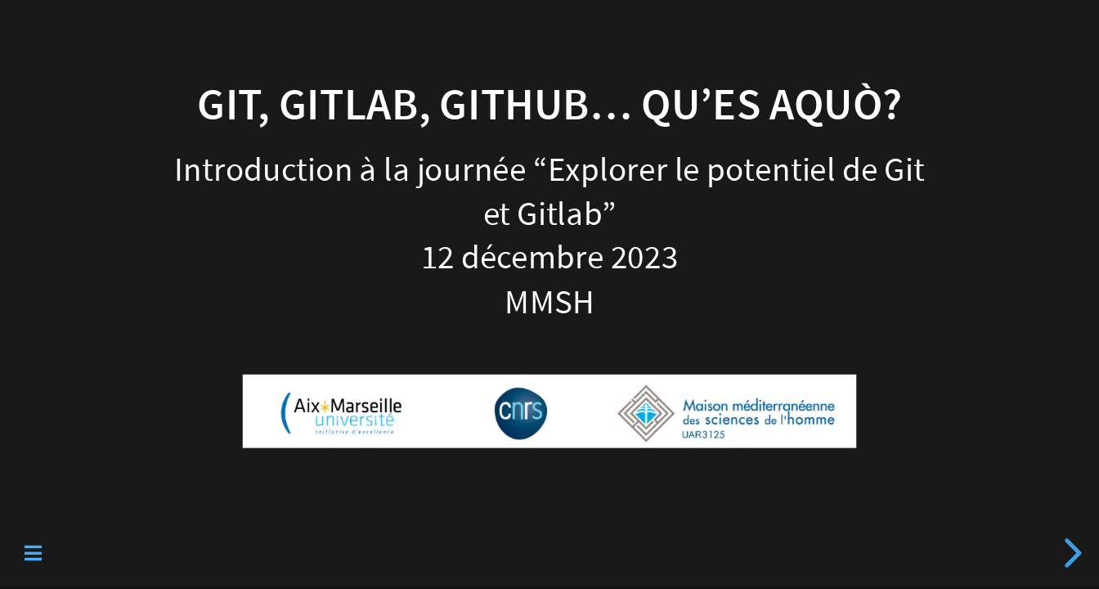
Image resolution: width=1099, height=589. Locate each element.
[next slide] (1070, 553)
